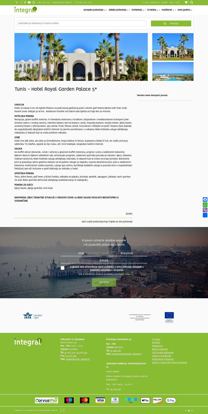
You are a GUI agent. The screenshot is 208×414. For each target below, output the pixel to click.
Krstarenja (138, 10)
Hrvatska (152, 10)
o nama (146, 2)
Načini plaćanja (160, 349)
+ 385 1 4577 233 (43, 2)
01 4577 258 (71, 356)
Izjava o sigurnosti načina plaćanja (169, 363)
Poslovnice (157, 346)
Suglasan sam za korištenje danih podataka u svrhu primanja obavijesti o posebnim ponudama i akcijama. (102, 268)
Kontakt (164, 2)
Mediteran (168, 10)
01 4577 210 (82, 353)
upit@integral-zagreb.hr (62, 2)
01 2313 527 (115, 389)
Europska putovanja (94, 10)
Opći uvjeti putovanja (162, 353)
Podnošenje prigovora (163, 359)
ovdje (127, 274)
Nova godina (185, 10)
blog (171, 2)
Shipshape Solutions (62, 410)
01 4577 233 (69, 353)
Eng (176, 2)
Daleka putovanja (118, 10)
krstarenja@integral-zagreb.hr (127, 354)
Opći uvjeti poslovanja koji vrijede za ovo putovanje (107, 222)
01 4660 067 (115, 351)
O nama (156, 340)
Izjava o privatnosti (161, 356)
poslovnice (155, 2)
